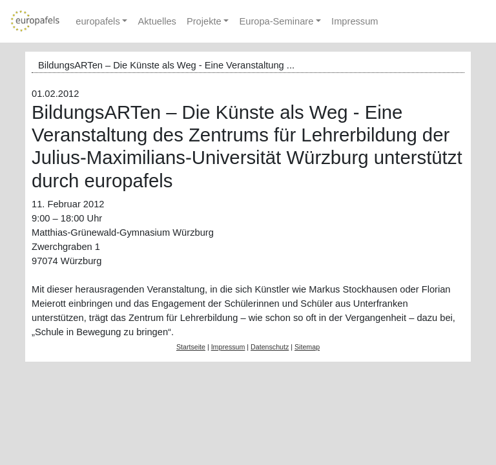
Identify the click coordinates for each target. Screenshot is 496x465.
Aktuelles (157, 21)
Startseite (190, 347)
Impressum (354, 21)
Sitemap (307, 347)
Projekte (204, 21)
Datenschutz (270, 347)
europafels (97, 21)
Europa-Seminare (276, 21)
